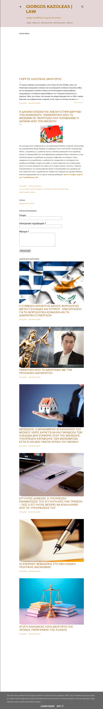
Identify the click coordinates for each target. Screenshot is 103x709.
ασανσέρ (26, 189)
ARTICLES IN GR (46, 23)
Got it (60, 706)
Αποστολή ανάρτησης (34, 186)
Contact (68, 23)
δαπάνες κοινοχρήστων (37, 189)
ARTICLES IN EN (58, 23)
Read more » (79, 102)
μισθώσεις (55, 189)
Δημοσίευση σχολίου (34, 103)
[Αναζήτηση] (82, 6)
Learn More (47, 706)
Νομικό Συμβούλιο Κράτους (27, 192)
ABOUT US (35, 23)
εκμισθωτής (47, 189)
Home (28, 23)
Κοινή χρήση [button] (23, 103)
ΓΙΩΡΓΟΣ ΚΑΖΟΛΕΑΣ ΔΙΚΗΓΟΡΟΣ (40, 78)
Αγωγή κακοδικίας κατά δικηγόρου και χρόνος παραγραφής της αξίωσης (46, 628)
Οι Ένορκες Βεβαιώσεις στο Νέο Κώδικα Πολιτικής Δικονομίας (47, 565)
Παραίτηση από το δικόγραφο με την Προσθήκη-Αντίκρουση (45, 371)
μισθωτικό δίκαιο (63, 189)
